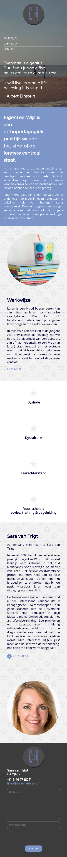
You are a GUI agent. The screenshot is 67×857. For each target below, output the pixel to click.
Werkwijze (10, 38)
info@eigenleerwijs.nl (24, 783)
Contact (10, 49)
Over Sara (10, 43)
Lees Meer (14, 369)
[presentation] (33, 837)
